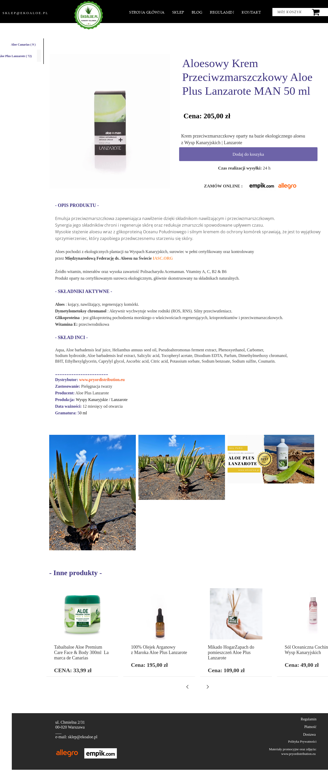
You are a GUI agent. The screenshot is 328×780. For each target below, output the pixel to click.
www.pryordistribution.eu (102, 379)
